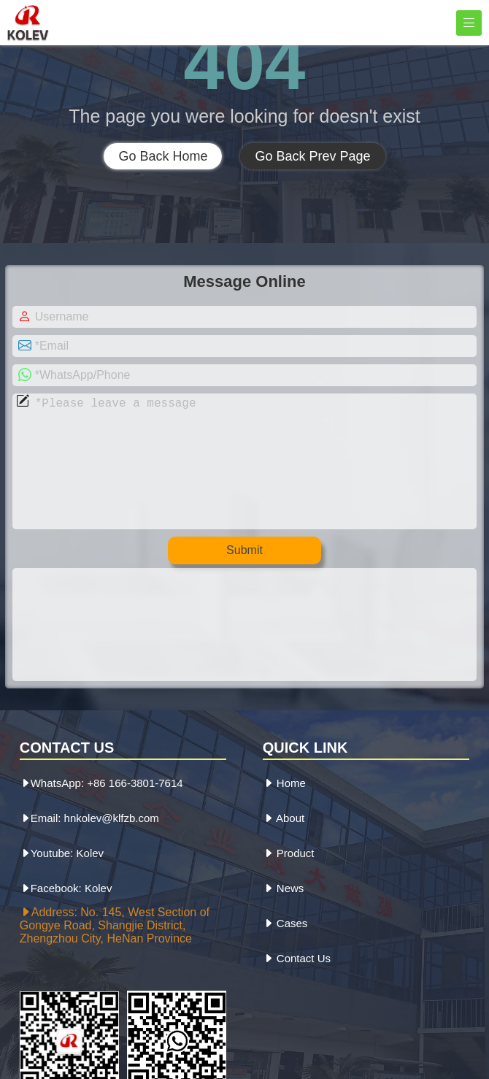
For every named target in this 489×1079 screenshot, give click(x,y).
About (284, 847)
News (283, 917)
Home (284, 812)
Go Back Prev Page (312, 156)
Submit (244, 579)
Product (289, 882)
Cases (285, 952)
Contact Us (297, 987)
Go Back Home (162, 156)
